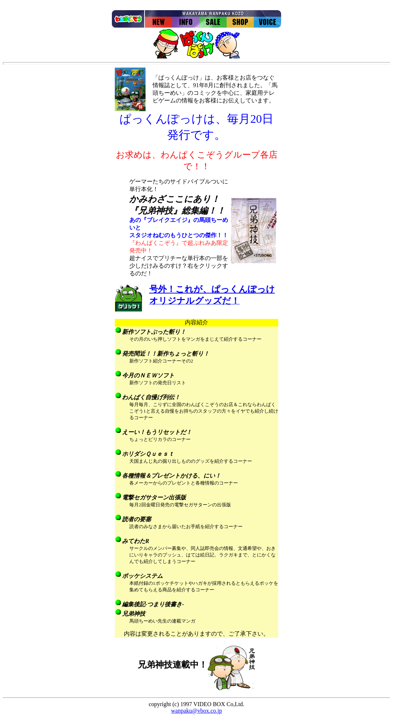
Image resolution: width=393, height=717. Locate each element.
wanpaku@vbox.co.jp (196, 711)
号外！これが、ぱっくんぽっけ (212, 289)
